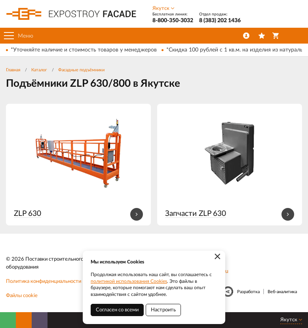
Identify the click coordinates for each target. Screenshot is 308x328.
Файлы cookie (22, 295)
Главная (13, 70)
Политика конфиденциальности (43, 281)
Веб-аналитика (282, 292)
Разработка (248, 292)
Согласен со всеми (117, 310)
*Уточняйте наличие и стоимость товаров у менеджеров (84, 50)
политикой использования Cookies (129, 281)
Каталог (39, 70)
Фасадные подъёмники (81, 70)
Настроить (163, 310)
